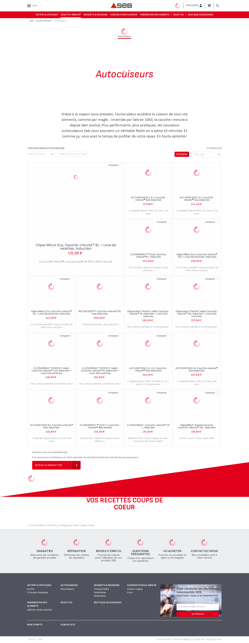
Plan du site (68, 624)
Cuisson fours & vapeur (123, 14)
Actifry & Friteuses (47, 14)
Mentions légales (182, 639)
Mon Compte (34, 624)
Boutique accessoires (200, 14)
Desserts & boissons (96, 14)
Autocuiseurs (69, 585)
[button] (194, 5)
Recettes (178, 14)
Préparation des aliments (154, 14)
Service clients (164, 639)
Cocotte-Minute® (71, 14)
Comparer (113, 165)
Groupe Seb (198, 639)
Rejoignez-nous (214, 639)
